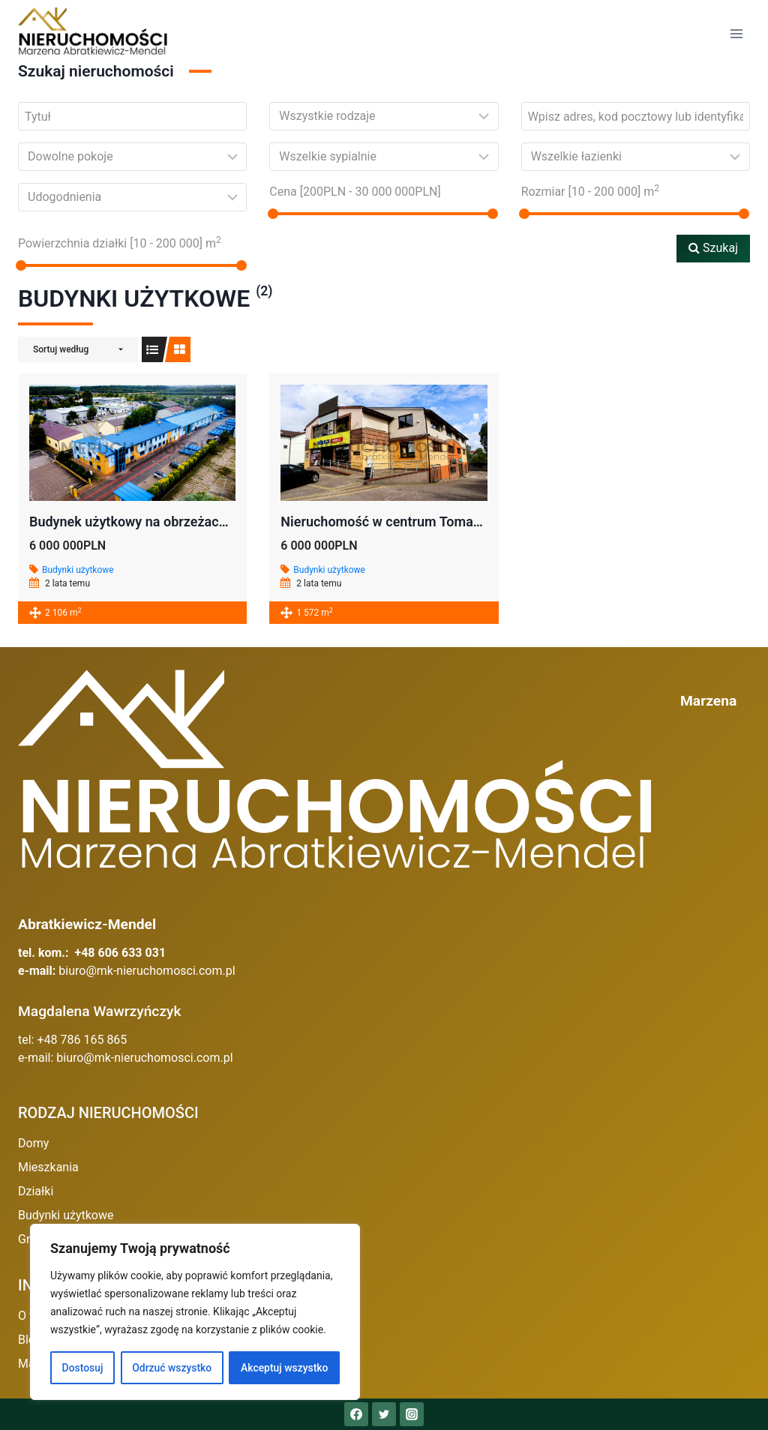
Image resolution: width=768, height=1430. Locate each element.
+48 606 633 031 (120, 953)
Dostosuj (82, 1368)
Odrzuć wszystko (172, 1368)
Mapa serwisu (55, 1364)
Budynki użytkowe (78, 570)
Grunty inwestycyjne (71, 1239)
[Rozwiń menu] (736, 33)
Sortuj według (60, 349)
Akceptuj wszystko (284, 1368)
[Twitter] (384, 1414)
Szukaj (713, 248)
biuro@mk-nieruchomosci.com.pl (146, 971)
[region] (195, 1312)
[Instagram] (412, 1414)
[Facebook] (356, 1414)
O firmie (39, 1316)
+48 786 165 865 (82, 1040)
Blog (30, 1340)
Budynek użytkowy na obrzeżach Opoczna (156, 521)
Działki (35, 1191)
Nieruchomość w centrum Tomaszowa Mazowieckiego (444, 521)
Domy (33, 1143)
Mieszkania (48, 1167)
